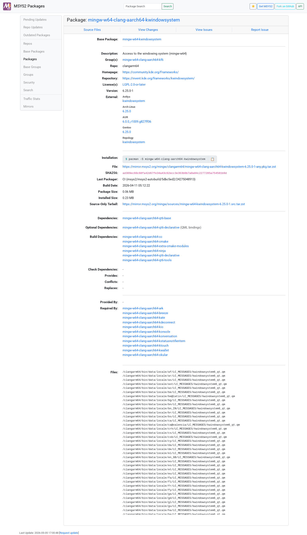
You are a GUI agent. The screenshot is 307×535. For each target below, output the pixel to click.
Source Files (92, 30)
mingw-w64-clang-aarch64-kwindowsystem (134, 20)
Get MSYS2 (265, 6)
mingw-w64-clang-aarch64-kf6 (143, 60)
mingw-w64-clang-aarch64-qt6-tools (147, 260)
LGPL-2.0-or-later (134, 84)
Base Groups (32, 67)
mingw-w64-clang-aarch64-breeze (145, 313)
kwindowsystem (134, 101)
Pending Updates (35, 20)
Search (168, 6)
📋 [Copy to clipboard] (212, 159)
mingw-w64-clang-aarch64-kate (144, 318)
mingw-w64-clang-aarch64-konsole (146, 332)
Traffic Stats (31, 99)
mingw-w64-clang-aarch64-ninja (144, 251)
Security (29, 82)
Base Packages (34, 51)
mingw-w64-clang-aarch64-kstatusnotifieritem (154, 341)
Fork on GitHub (285, 6)
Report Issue (259, 30)
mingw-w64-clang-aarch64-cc (142, 237)
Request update (69, 532)
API (300, 6)
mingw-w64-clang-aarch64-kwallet (146, 350)
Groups (28, 75)
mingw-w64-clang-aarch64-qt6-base (147, 218)
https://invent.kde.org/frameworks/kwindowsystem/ (159, 78)
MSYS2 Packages (24, 6)
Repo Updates (33, 27)
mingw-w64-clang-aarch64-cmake (145, 241)
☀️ (253, 6)
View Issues (204, 30)
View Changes (148, 30)
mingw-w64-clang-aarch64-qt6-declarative (151, 227)
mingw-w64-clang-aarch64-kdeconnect (149, 322)
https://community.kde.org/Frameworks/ (151, 72)
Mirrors (28, 106)
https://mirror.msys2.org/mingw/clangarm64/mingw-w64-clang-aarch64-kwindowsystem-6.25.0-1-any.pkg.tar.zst (199, 167)
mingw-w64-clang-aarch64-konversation (150, 336)
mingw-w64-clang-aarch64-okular (145, 355)
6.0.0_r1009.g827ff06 (137, 121)
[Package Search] (143, 6)
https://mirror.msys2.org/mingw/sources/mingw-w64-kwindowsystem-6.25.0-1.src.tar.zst (184, 204)
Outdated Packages (36, 35)
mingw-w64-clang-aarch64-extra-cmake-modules (156, 246)
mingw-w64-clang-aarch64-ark (143, 308)
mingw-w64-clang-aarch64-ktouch (146, 345)
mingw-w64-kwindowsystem (142, 39)
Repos (27, 43)
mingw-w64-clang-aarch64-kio (143, 327)
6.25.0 (127, 111)
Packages (30, 59)
